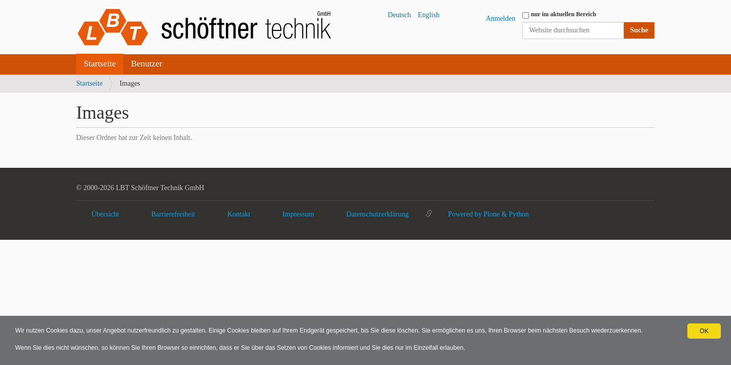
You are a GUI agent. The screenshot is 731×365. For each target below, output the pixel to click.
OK (704, 331)
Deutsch (399, 15)
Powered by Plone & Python (488, 214)
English (429, 15)
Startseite (100, 63)
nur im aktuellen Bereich (563, 14)
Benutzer (146, 63)
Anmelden (500, 18)
